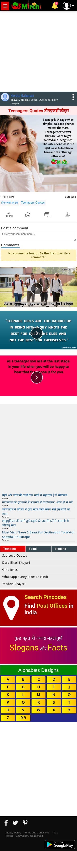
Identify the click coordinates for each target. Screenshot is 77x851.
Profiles (9, 835)
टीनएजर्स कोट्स (9, 202)
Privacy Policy (13, 832)
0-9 (23, 717)
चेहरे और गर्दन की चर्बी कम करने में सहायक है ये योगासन (34, 495)
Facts (33, 549)
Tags (55, 832)
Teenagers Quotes (33, 202)
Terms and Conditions (36, 832)
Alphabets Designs (38, 670)
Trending (9, 549)
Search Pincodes (45, 597)
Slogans (60, 549)
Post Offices (52, 605)
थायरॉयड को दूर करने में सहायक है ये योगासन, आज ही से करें (37, 502)
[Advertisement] (38, 50)
